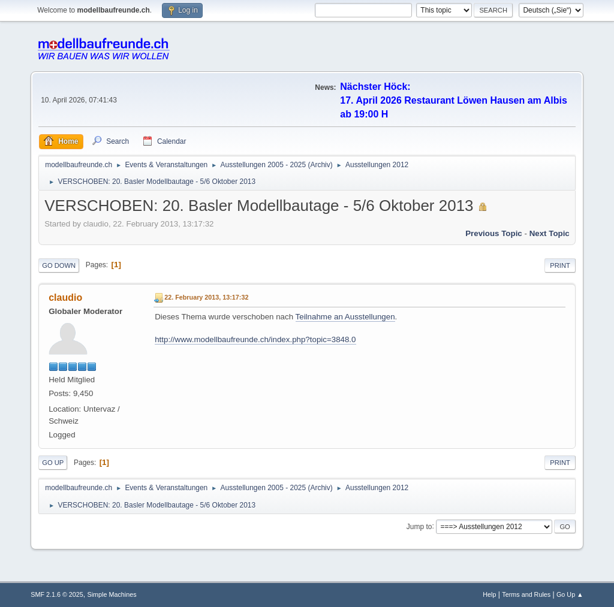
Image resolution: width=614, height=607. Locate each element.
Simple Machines (112, 594)
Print (560, 265)
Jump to (419, 526)
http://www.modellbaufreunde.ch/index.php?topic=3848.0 (255, 339)
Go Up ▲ (569, 594)
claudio (65, 297)
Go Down (59, 265)
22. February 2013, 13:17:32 (206, 297)
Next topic (549, 233)
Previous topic (493, 233)
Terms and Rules (526, 594)
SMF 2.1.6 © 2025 (57, 594)
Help (489, 594)
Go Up (53, 462)
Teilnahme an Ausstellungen (345, 316)
